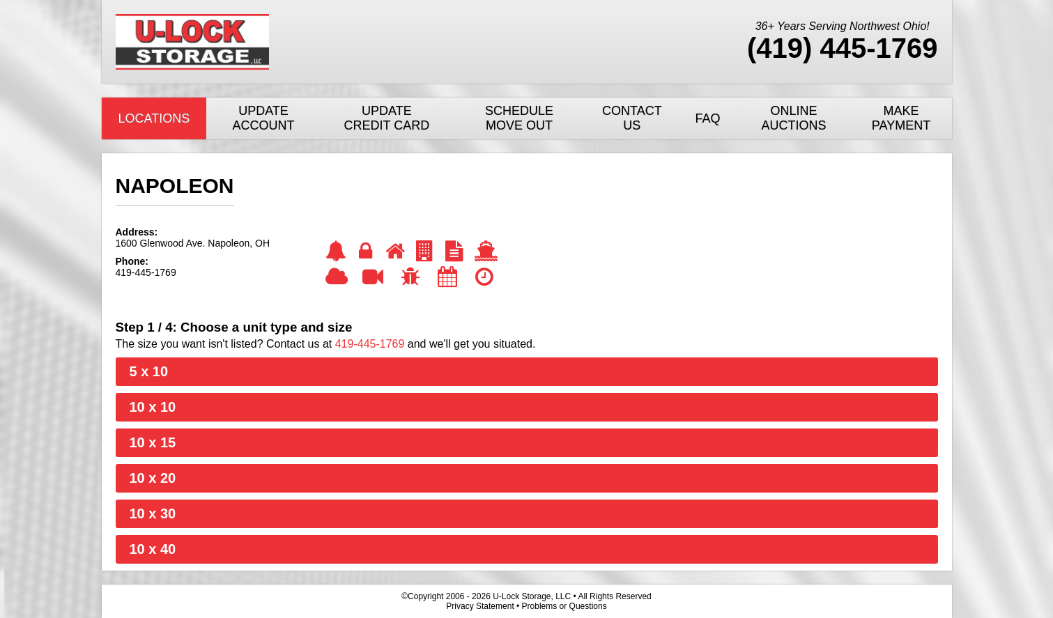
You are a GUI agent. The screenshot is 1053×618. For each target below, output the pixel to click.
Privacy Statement (480, 606)
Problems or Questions (564, 606)
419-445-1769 (370, 344)
